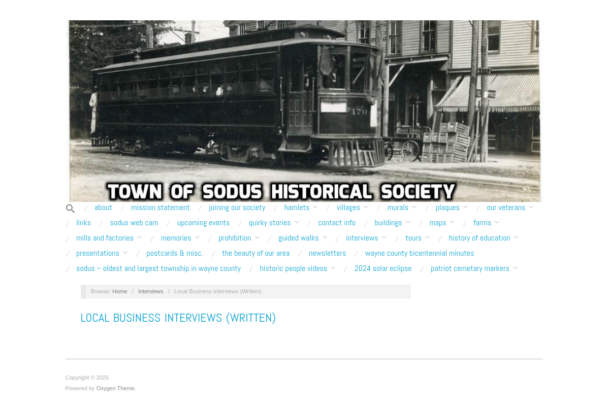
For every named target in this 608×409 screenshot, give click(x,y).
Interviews (362, 238)
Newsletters (327, 253)
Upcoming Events (203, 223)
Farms (482, 223)
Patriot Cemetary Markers (470, 268)
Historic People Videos (294, 268)
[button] (71, 209)
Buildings (388, 223)
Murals (398, 207)
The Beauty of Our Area (256, 253)
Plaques (448, 207)
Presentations (97, 253)
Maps (437, 223)
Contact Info (337, 223)
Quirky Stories (270, 223)
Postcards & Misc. (174, 253)
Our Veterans (506, 207)
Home (119, 291)
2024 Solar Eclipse (383, 268)
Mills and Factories (105, 238)
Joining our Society (237, 207)
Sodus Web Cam (134, 223)
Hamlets (297, 207)
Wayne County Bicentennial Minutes (419, 253)
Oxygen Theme (116, 388)
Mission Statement (160, 207)
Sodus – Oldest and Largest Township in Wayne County (158, 268)
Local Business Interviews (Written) (178, 317)
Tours (413, 238)
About (103, 207)
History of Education (479, 238)
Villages (348, 207)
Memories (176, 238)
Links (83, 223)
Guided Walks (298, 238)
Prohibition (234, 238)
